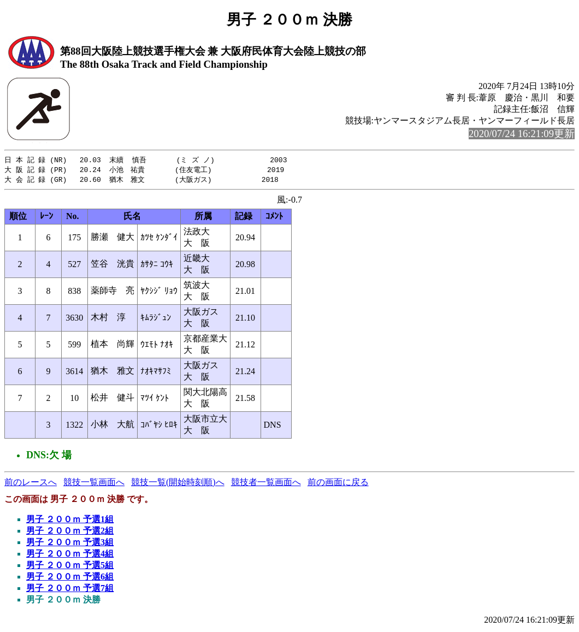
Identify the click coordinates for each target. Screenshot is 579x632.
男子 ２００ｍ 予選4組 (70, 555)
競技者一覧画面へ (266, 483)
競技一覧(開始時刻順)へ (177, 483)
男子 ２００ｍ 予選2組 (70, 532)
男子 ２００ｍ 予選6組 (70, 578)
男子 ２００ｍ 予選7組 (70, 589)
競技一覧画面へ (94, 483)
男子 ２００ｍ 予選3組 (70, 543)
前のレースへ (30, 483)
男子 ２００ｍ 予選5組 (70, 566)
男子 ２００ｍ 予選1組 (70, 520)
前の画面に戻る (338, 483)
